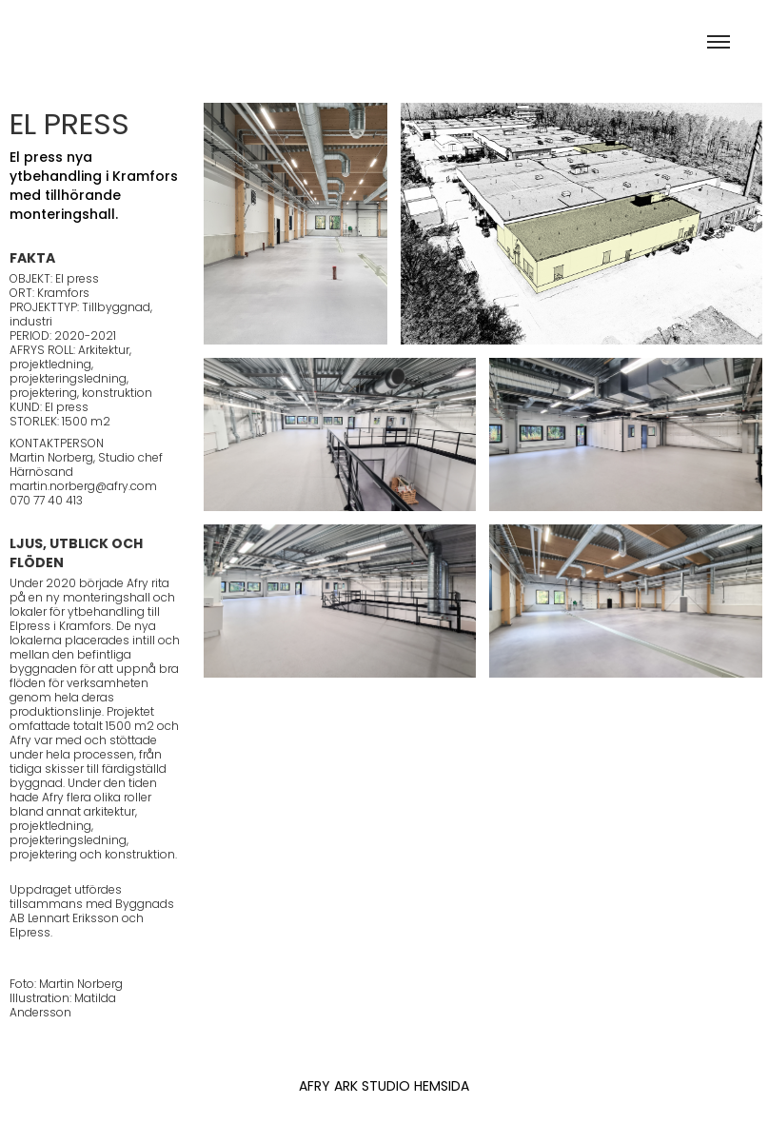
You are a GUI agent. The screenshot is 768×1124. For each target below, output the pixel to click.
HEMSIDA (439, 1087)
